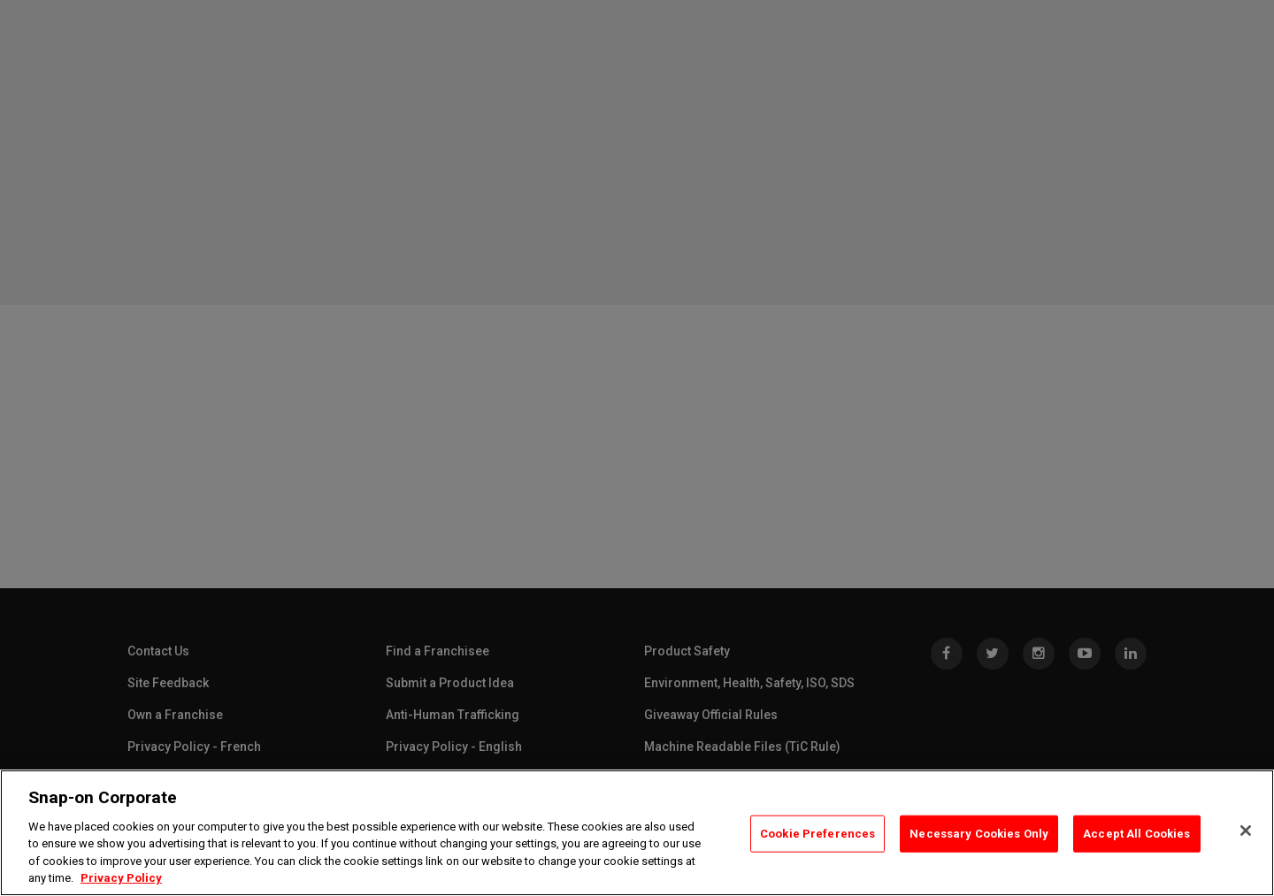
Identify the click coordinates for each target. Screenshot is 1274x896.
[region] (637, 833)
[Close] (1245, 830)
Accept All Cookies (1136, 833)
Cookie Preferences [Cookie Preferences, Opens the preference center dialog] (817, 833)
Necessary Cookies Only (978, 833)
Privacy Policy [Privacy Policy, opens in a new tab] (121, 878)
